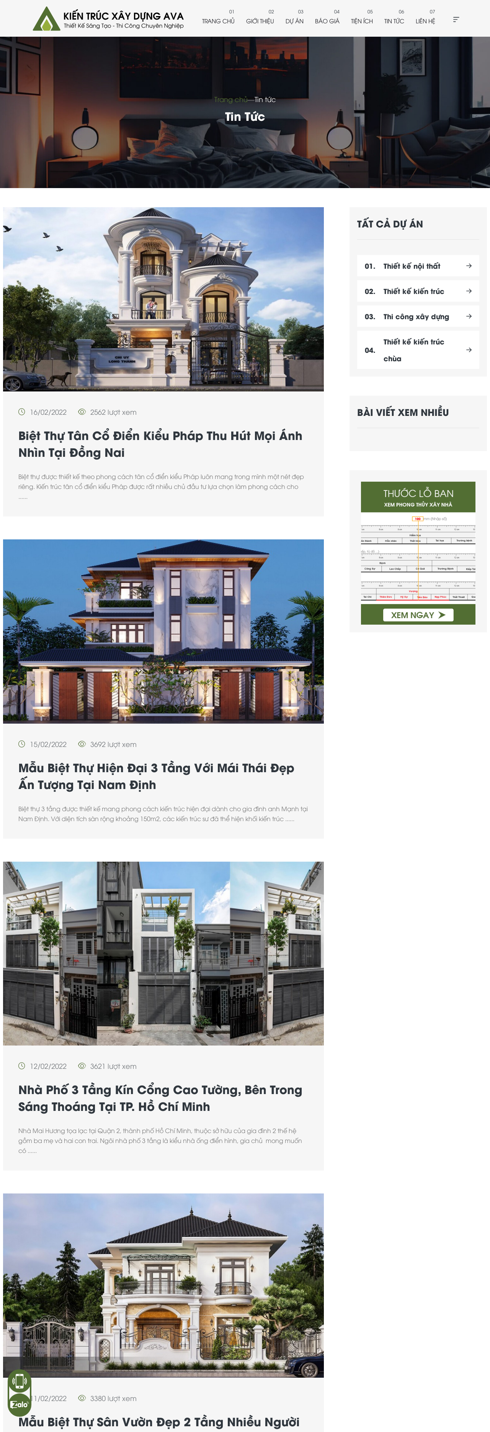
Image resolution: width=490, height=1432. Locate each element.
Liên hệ (425, 20)
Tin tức (394, 20)
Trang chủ (218, 20)
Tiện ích (362, 20)
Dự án (295, 20)
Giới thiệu (260, 20)
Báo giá (327, 20)
